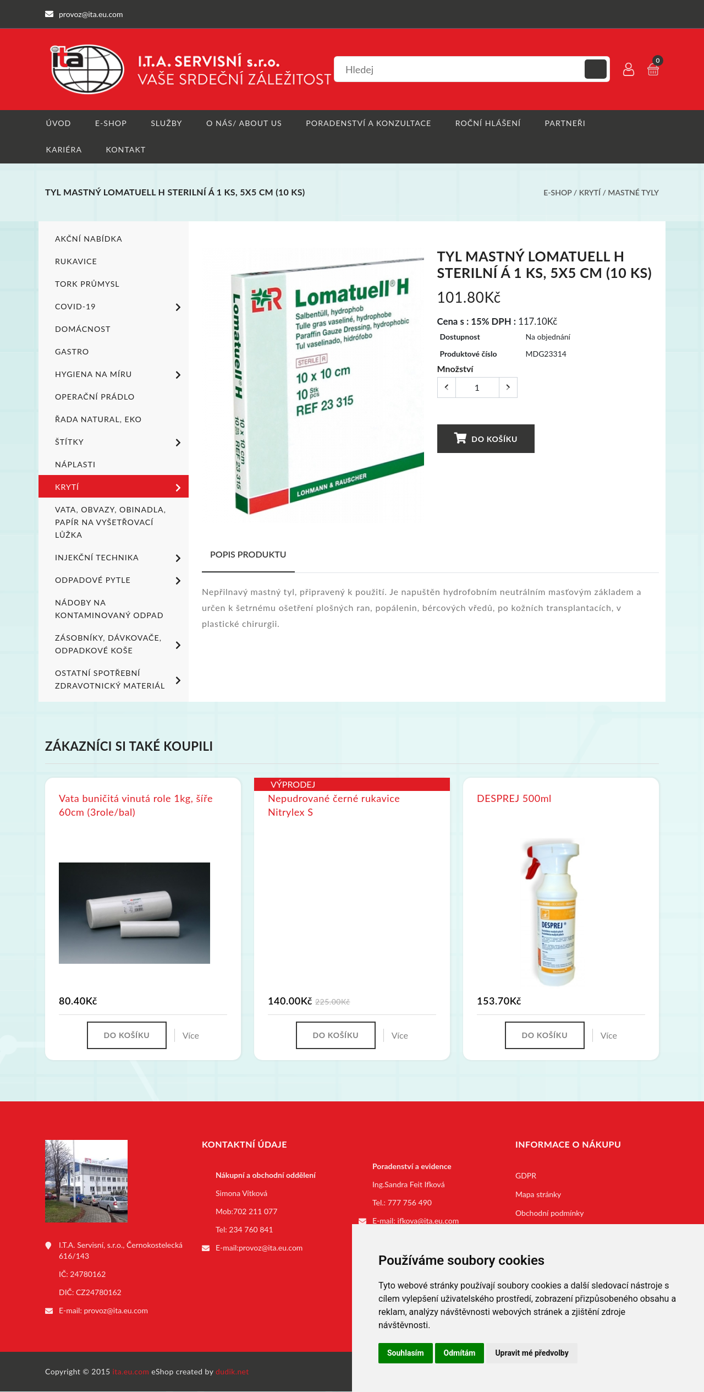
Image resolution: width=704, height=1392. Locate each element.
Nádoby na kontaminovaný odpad (108, 609)
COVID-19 (120, 307)
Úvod (57, 123)
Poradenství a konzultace (368, 123)
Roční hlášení (487, 123)
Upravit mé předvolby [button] (531, 1353)
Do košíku (485, 439)
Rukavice (76, 261)
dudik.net (233, 1372)
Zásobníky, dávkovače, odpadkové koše (120, 645)
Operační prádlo (94, 397)
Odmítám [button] (460, 1353)
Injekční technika (120, 558)
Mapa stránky (538, 1194)
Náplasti (75, 465)
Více (191, 1035)
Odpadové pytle (120, 581)
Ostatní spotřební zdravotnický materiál (120, 680)
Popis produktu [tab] (248, 554)
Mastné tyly (633, 193)
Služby (166, 123)
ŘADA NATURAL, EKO (98, 419)
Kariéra (63, 150)
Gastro (72, 352)
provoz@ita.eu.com (116, 1310)
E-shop (110, 123)
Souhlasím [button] (405, 1353)
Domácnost (82, 329)
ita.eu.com (131, 1372)
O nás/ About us (244, 123)
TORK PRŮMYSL (87, 284)
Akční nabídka (88, 239)
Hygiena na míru (120, 375)
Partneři (564, 123)
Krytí (590, 193)
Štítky (120, 443)
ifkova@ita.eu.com (428, 1221)
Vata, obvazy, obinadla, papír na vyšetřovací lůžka (109, 522)
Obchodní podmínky (549, 1213)
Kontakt (125, 150)
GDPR (525, 1176)
